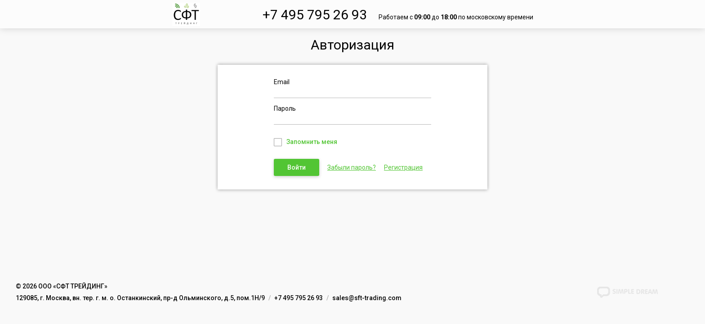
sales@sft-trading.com (367, 298)
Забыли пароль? (351, 167)
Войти (296, 167)
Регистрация (403, 167)
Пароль (285, 108)
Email (282, 82)
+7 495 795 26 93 (315, 14)
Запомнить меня (311, 141)
